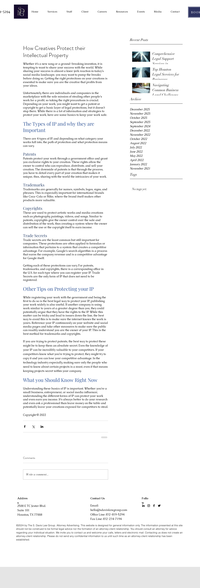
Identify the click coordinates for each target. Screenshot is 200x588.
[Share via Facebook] (24, 426)
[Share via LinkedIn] (42, 426)
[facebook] (154, 505)
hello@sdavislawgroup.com (108, 510)
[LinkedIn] (143, 505)
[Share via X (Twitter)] (33, 426)
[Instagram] (148, 505)
